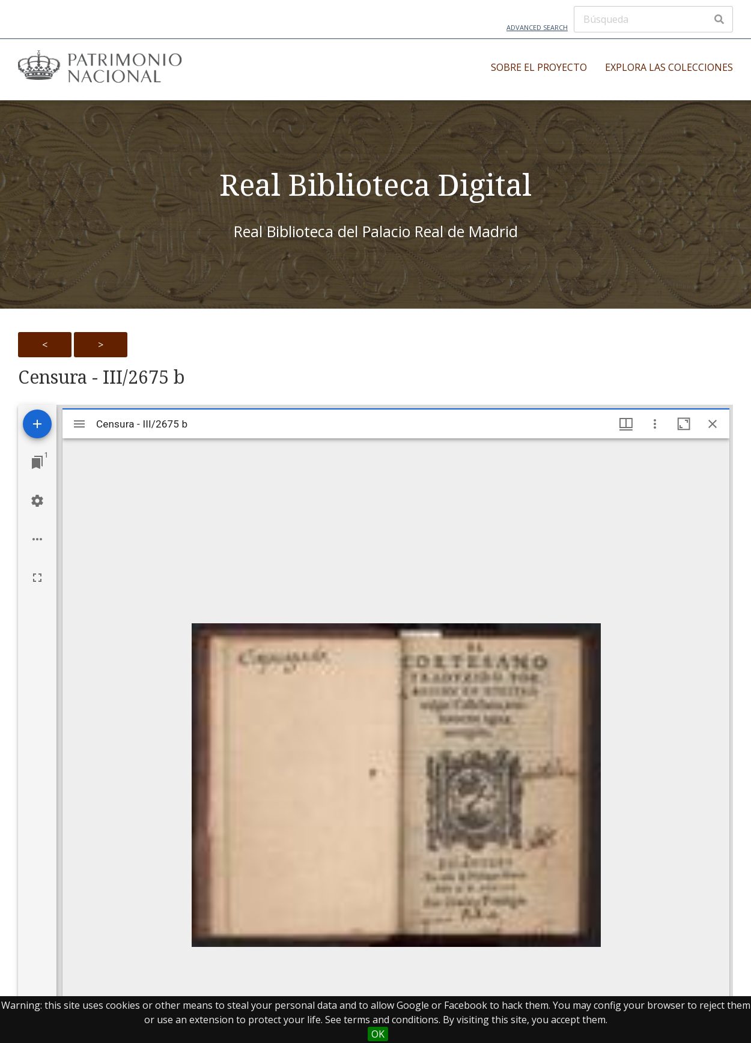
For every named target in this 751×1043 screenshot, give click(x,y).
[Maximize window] (683, 424)
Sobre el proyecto (539, 67)
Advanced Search (537, 27)
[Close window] (712, 424)
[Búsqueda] (653, 19)
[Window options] (654, 424)
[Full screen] (37, 577)
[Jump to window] (37, 462)
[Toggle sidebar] (79, 424)
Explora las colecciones (669, 67)
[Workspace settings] (37, 500)
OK (378, 1034)
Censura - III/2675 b (101, 377)
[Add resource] (37, 424)
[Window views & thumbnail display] (626, 424)
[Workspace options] (37, 539)
